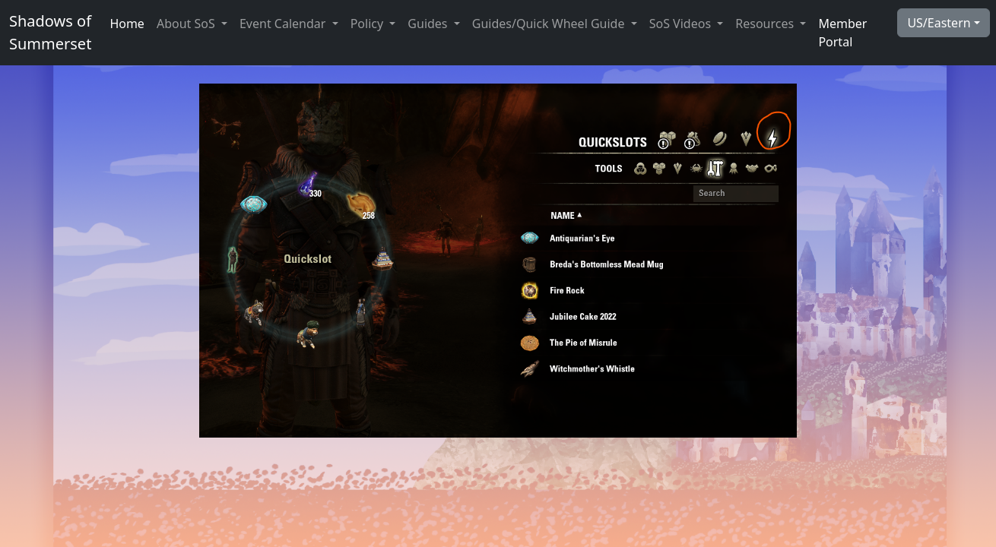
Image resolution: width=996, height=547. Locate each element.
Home (126, 23)
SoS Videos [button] (682, 23)
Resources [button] (766, 23)
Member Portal (842, 32)
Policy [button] (369, 23)
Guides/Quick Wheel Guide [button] (550, 23)
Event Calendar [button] (284, 23)
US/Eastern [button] (938, 22)
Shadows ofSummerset (50, 32)
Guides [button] (429, 23)
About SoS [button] (187, 23)
